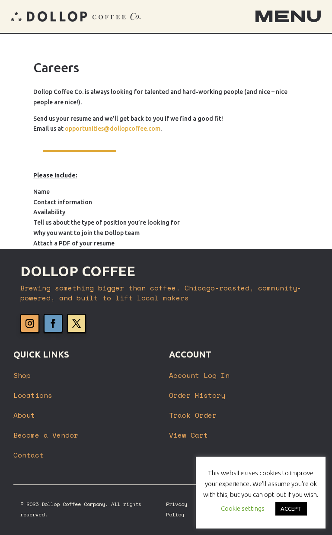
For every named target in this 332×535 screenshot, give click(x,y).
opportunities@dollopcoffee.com (112, 128)
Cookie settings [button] (243, 508)
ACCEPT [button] (291, 509)
